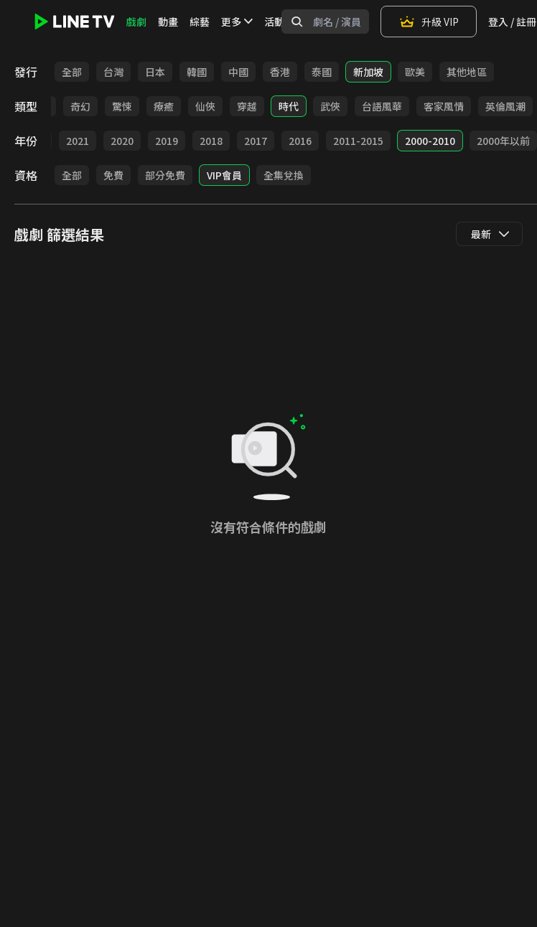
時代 (289, 106)
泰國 (322, 72)
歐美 (415, 72)
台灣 (113, 72)
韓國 (197, 72)
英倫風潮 (505, 106)
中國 (238, 72)
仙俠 (205, 106)
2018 (211, 140)
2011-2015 (358, 140)
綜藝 (200, 21)
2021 (77, 140)
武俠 (330, 106)
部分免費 (165, 175)
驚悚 (122, 106)
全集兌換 (283, 175)
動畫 (168, 21)
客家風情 (444, 106)
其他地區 (467, 72)
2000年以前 (503, 140)
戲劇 (136, 21)
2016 (300, 140)
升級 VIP (428, 21)
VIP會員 (224, 175)
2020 (122, 140)
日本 (155, 72)
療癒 (164, 106)
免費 (113, 175)
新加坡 (368, 72)
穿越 (247, 106)
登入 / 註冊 (512, 21)
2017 (255, 140)
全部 (72, 72)
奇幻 (80, 106)
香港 (280, 72)
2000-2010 (430, 140)
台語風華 (382, 106)
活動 (274, 21)
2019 (166, 140)
